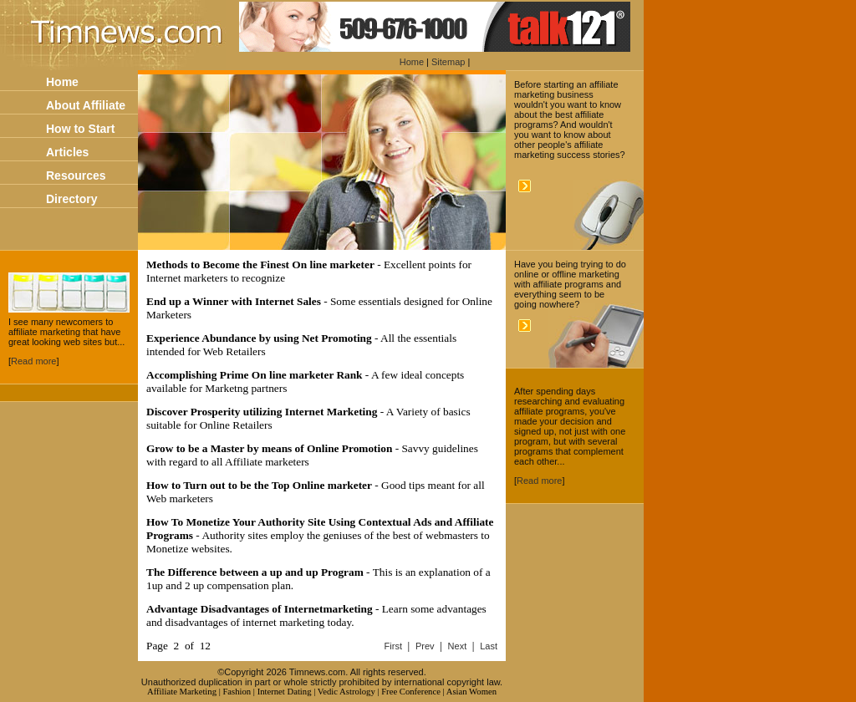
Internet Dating (284, 691)
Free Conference (411, 691)
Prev (425, 646)
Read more (33, 361)
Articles (67, 152)
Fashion (236, 691)
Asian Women (471, 691)
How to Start (80, 128)
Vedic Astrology (346, 691)
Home (412, 62)
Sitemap (448, 62)
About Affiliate (85, 105)
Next (457, 646)
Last (488, 646)
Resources (76, 175)
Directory (71, 199)
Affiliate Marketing (182, 691)
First (393, 646)
